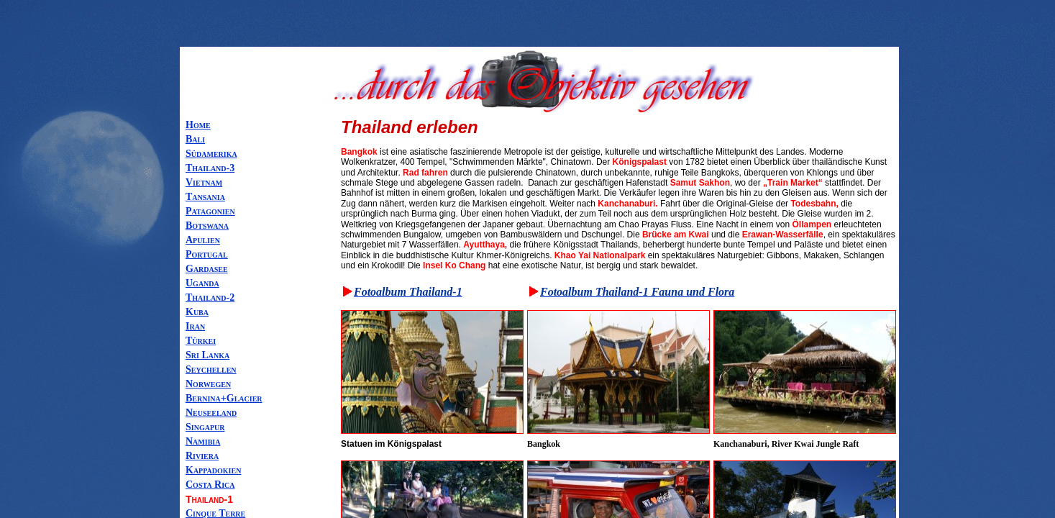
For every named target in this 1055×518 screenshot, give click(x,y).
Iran (195, 326)
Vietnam (204, 182)
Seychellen (211, 369)
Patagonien (210, 211)
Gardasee (207, 268)
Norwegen (208, 383)
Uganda (202, 283)
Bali (195, 139)
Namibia (203, 441)
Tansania (205, 196)
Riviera (202, 455)
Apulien (203, 240)
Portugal (207, 254)
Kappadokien (213, 470)
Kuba (197, 311)
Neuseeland (211, 412)
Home (198, 124)
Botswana (207, 225)
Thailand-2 (210, 297)
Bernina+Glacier (224, 398)
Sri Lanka (207, 355)
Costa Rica (210, 484)
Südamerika (211, 153)
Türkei (201, 340)
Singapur (205, 427)
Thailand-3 (210, 168)
